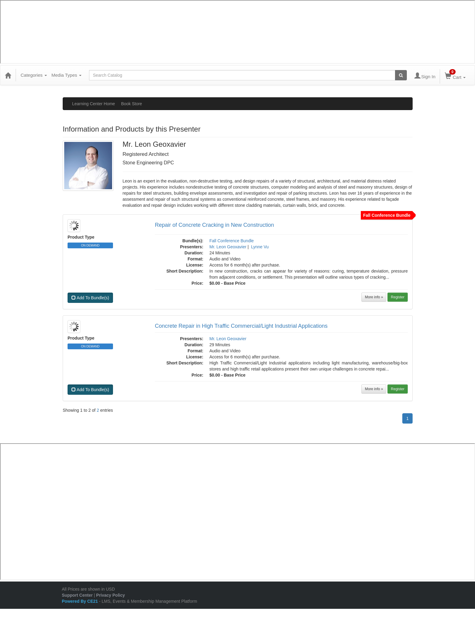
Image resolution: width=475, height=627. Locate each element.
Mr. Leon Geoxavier (227, 246)
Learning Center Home (93, 103)
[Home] (7, 75)
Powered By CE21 (80, 601)
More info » (374, 297)
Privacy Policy (110, 595)
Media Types (66, 75)
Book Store (131, 103)
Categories (34, 75)
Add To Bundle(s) (90, 297)
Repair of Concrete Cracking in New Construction (214, 225)
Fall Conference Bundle (231, 240)
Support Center (77, 595)
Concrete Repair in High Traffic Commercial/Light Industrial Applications (241, 326)
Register (397, 297)
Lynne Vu (260, 246)
